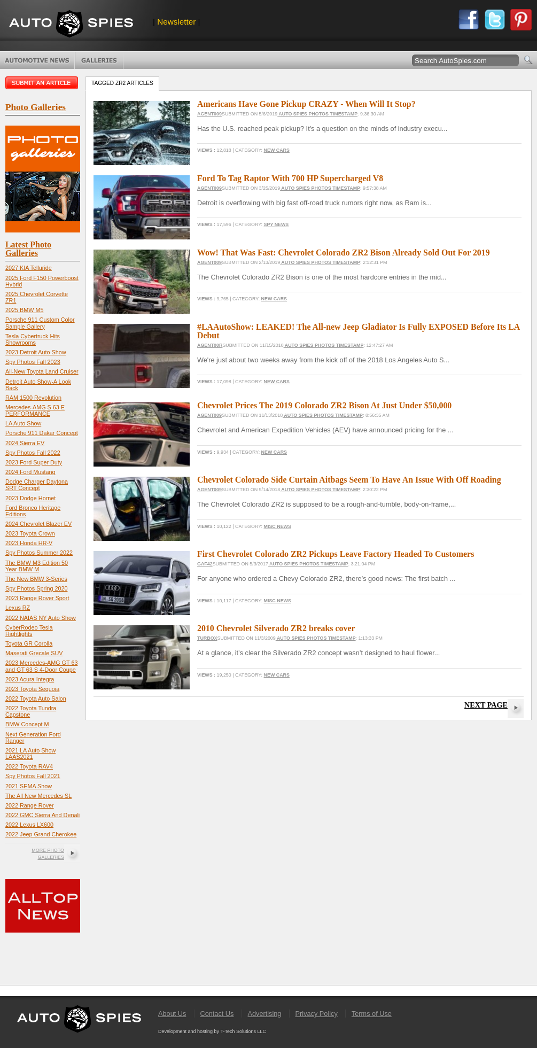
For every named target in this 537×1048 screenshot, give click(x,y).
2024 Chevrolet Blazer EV (38, 524)
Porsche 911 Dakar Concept (41, 433)
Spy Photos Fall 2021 (32, 776)
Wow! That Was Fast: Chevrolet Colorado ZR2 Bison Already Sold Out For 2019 (343, 252)
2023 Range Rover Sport (37, 598)
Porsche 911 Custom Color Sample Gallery (40, 322)
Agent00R (209, 345)
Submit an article (42, 82)
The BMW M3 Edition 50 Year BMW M (36, 566)
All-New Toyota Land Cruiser (42, 371)
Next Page (486, 705)
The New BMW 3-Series (36, 579)
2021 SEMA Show (28, 786)
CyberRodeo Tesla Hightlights (29, 630)
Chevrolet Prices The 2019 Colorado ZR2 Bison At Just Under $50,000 (324, 405)
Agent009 (209, 114)
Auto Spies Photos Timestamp (317, 114)
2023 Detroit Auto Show (35, 352)
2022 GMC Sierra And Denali (42, 815)
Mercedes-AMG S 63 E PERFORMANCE (35, 410)
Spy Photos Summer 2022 (39, 552)
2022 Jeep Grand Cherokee (40, 834)
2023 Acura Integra (29, 679)
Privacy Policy (316, 1014)
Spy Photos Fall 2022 (32, 452)
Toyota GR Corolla (28, 643)
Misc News (277, 526)
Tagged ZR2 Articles (122, 83)
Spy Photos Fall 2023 (32, 362)
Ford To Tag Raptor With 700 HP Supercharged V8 (290, 178)
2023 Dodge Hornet (30, 498)
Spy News (276, 224)
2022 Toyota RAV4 (29, 766)
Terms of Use (372, 1014)
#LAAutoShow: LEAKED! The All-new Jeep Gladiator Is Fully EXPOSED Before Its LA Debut (358, 331)
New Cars (277, 150)
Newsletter (176, 21)
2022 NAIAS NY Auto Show (40, 618)
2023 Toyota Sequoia (32, 689)
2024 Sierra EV (24, 443)
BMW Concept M (27, 724)
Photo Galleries (99, 60)
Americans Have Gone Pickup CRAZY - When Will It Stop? (306, 103)
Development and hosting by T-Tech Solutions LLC (212, 1031)
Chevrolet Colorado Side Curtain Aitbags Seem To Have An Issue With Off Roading (349, 479)
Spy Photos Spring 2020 (36, 588)
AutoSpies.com (71, 25)
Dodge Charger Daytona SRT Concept (36, 484)
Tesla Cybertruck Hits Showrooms (32, 339)
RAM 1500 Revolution (33, 397)
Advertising (265, 1014)
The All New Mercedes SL (38, 796)
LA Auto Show (23, 423)
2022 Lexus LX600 (29, 824)
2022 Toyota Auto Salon (35, 698)
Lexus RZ (17, 607)
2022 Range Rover (29, 805)
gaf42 (205, 563)
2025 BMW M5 (24, 310)
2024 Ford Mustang (30, 472)
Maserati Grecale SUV (34, 653)
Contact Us (217, 1014)
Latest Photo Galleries (28, 249)
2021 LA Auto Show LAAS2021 (30, 753)
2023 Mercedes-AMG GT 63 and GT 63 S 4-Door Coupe (41, 665)
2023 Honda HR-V (28, 543)
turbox (207, 638)
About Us (172, 1014)
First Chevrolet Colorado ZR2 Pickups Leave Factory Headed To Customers (335, 553)
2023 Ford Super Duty (33, 462)
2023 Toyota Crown (30, 533)
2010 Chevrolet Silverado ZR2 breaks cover (276, 628)
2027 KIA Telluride (28, 268)
